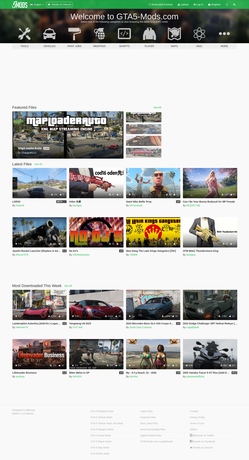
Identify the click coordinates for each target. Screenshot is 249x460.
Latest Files (146, 411)
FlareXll (20, 205)
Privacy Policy (197, 417)
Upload (183, 4)
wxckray (20, 376)
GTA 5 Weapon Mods (102, 429)
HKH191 (77, 376)
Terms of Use (197, 423)
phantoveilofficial (195, 376)
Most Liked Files (149, 423)
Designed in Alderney (23, 410)
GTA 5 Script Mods (101, 435)
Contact (194, 411)
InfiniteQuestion (81, 254)
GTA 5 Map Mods (100, 447)
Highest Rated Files (150, 435)
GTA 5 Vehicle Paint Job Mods (107, 423)
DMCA (193, 429)
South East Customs (141, 327)
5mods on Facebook (202, 441)
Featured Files (148, 417)
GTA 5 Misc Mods (100, 453)
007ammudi (136, 205)
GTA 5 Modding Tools (102, 411)
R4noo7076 (22, 254)
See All (157, 107)
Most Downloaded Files (152, 429)
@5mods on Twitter (202, 435)
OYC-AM (77, 327)
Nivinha (134, 376)
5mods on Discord (201, 447)
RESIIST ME (193, 205)
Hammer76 (22, 327)
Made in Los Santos (23, 413)
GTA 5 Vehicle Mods (101, 417)
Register (214, 4)
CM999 (133, 254)
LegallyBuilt (192, 327)
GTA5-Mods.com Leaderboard (156, 441)
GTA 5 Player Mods (101, 441)
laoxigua (77, 205)
